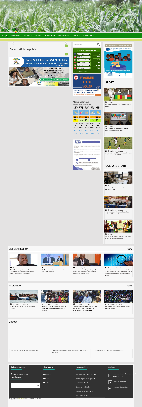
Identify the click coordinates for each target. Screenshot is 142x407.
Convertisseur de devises (86, 50)
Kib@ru (5, 35)
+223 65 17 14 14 (120, 382)
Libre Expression (63, 36)
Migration (71, 285)
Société (38, 36)
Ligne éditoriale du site (19, 374)
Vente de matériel (82, 383)
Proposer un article (82, 395)
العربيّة (138, 31)
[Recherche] (84, 44)
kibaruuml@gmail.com (121, 387)
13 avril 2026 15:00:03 (80, 71)
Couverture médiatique (83, 387)
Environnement (49, 36)
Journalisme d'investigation (85, 391)
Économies (15, 36)
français (133, 31)
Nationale (28, 36)
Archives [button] (76, 36)
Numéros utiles (88, 36)
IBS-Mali (21, 399)
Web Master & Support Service (86, 374)
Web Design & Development (85, 379)
